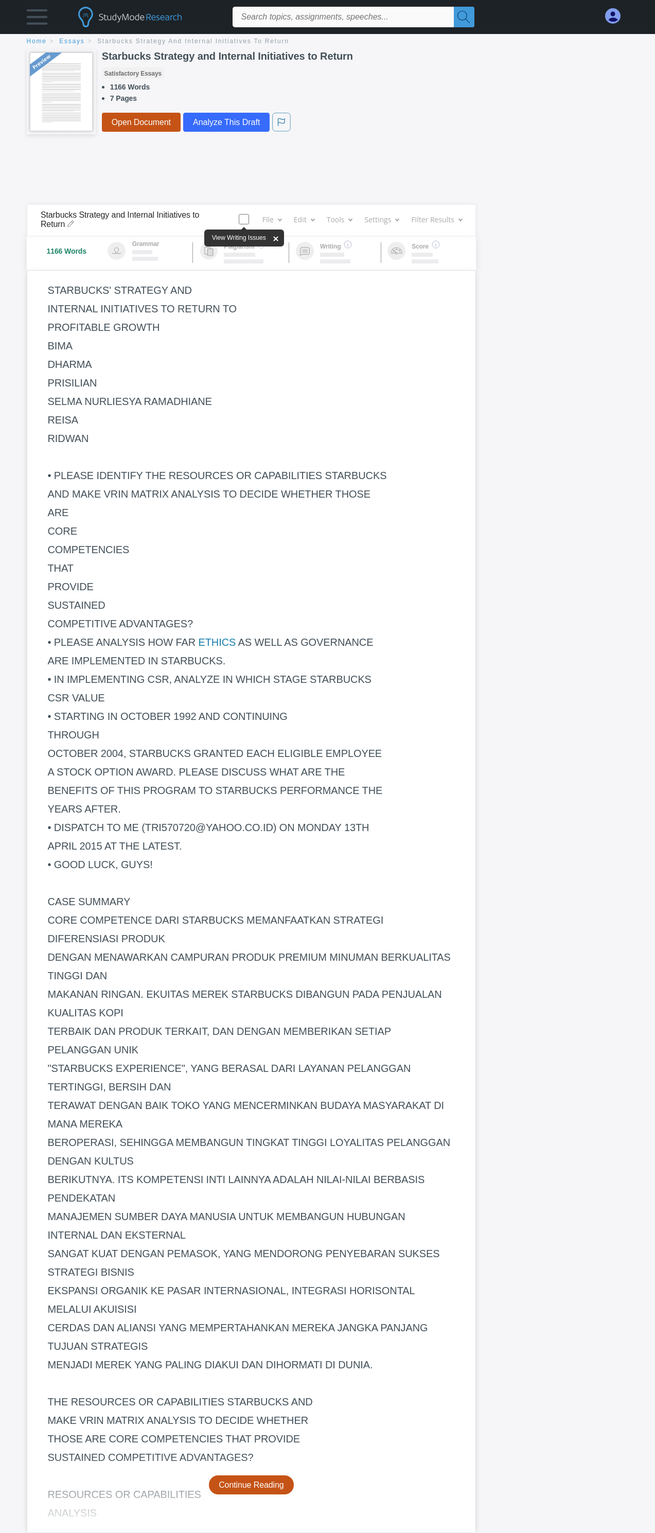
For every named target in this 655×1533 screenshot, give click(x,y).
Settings (381, 219)
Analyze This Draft (226, 122)
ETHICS (217, 642)
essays (71, 41)
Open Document (141, 122)
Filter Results (436, 219)
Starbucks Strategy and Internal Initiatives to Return (193, 41)
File (271, 219)
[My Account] (617, 16)
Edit (304, 219)
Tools (339, 219)
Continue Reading (251, 1485)
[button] (37, 19)
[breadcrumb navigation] (328, 41)
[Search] (464, 17)
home (37, 41)
